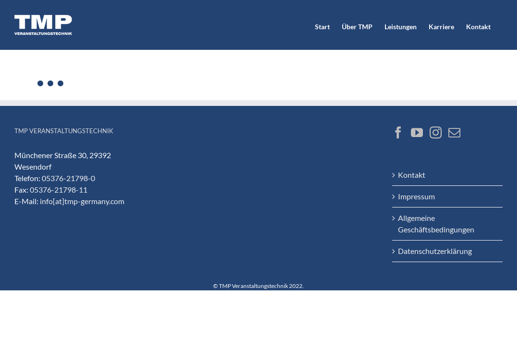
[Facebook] (398, 132)
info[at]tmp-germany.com (82, 201)
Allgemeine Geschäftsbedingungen (436, 223)
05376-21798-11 (58, 189)
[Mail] (454, 132)
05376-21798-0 (68, 178)
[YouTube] (417, 132)
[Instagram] (436, 132)
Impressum (416, 196)
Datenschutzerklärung (435, 250)
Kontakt (411, 174)
